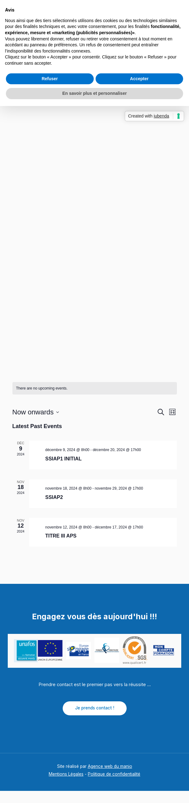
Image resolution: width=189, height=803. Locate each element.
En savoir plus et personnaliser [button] (94, 93)
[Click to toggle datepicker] (35, 424)
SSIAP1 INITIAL (63, 470)
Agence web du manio (110, 778)
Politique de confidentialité (114, 786)
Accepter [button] (139, 78)
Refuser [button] (50, 78)
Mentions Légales (66, 786)
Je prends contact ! (94, 720)
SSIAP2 (54, 509)
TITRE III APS (61, 548)
